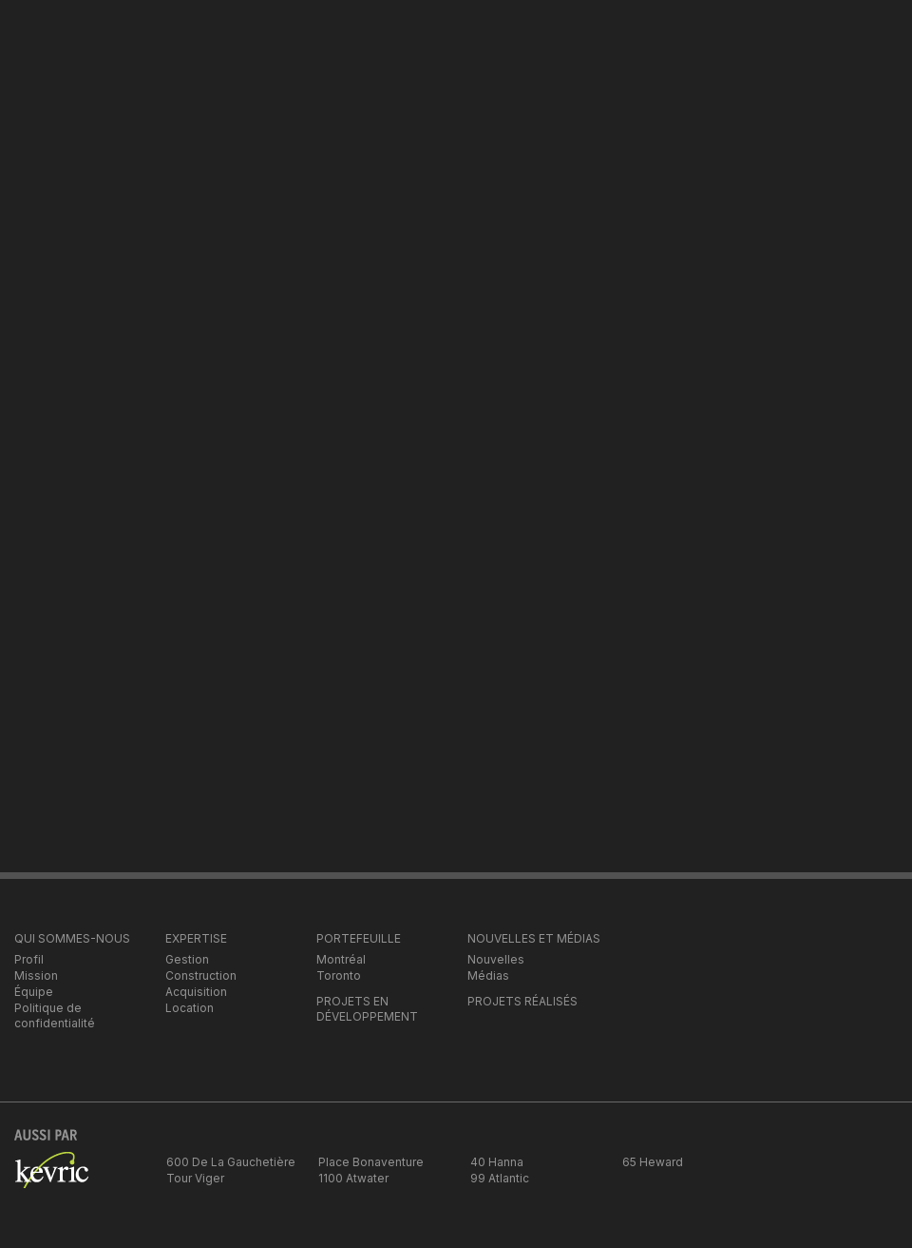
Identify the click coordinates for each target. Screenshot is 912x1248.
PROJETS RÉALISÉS (522, 1001)
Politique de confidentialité (54, 1015)
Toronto (338, 975)
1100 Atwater (353, 1178)
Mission (36, 975)
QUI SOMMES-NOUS (72, 938)
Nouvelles (495, 959)
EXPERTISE (196, 938)
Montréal (341, 959)
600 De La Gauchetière (230, 1162)
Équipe (33, 992)
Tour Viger (195, 1178)
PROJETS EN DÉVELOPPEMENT (367, 1009)
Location (189, 1008)
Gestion (187, 959)
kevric (51, 1180)
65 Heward (652, 1162)
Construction (201, 975)
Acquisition (196, 992)
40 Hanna (496, 1162)
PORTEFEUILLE (358, 938)
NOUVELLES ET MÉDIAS (533, 938)
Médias (488, 975)
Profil (29, 959)
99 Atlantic (499, 1178)
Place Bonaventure (371, 1162)
